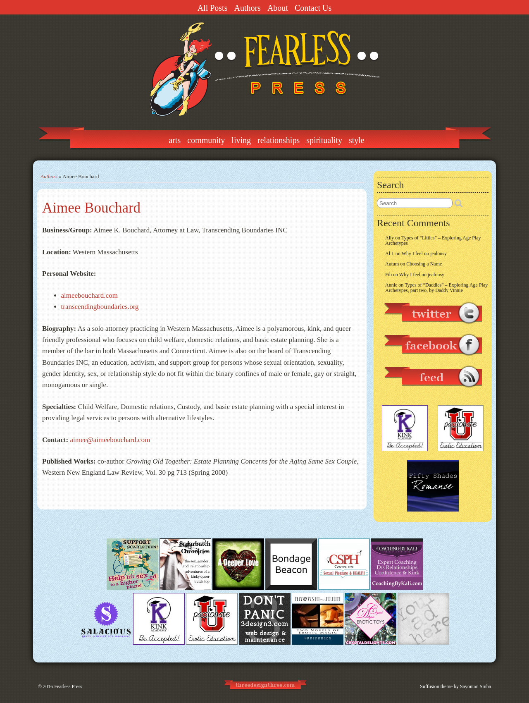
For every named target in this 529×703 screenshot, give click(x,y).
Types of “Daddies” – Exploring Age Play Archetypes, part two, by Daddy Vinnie (436, 287)
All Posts (213, 7)
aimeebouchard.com (89, 295)
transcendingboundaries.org (100, 307)
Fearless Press (68, 686)
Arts (175, 140)
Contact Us (313, 7)
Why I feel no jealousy (424, 253)
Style (357, 140)
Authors (247, 7)
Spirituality (324, 140)
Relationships (278, 140)
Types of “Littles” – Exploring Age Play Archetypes (433, 240)
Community (206, 140)
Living (241, 140)
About (277, 7)
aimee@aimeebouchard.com (109, 440)
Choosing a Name (424, 264)
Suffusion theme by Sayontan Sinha (455, 686)
